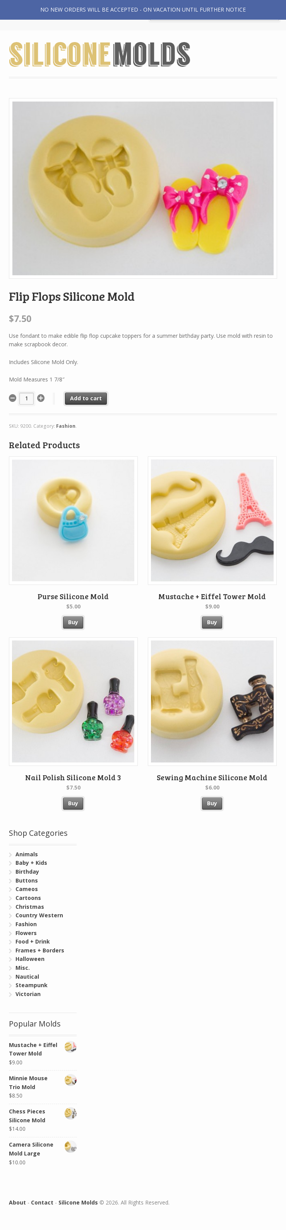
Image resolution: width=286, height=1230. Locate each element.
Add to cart (86, 398)
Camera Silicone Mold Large (43, 1148)
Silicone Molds (78, 1202)
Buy (73, 622)
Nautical (27, 976)
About (17, 1202)
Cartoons (28, 897)
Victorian (28, 994)
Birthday (27, 871)
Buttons (26, 880)
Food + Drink (32, 941)
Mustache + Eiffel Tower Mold (43, 1049)
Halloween (30, 958)
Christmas (29, 906)
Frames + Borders (39, 950)
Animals (26, 854)
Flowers (26, 933)
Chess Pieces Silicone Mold (43, 1115)
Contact (42, 1202)
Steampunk (31, 985)
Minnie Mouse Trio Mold (43, 1082)
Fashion (65, 426)
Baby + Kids (31, 862)
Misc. (22, 967)
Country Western (39, 915)
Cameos (26, 889)
